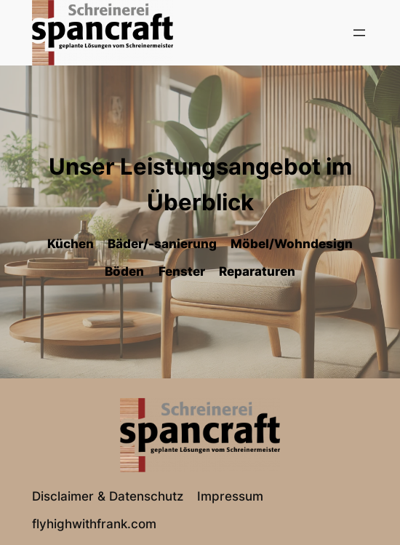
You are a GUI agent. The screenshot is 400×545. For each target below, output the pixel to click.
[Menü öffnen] (359, 32)
